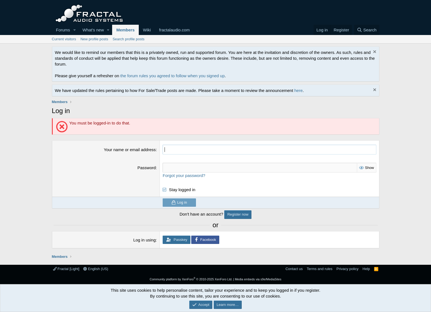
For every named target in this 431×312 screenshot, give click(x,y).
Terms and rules (319, 269)
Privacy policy (347, 269)
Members (125, 30)
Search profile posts (129, 39)
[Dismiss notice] (374, 52)
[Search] (366, 30)
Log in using (144, 240)
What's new (93, 30)
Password (146, 167)
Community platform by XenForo (191, 279)
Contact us (294, 269)
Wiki (147, 30)
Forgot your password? (184, 175)
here (298, 90)
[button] (74, 30)
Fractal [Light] (66, 269)
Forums (63, 30)
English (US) (95, 269)
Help (366, 269)
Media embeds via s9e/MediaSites (258, 279)
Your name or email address (130, 149)
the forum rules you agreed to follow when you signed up (172, 75)
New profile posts (94, 39)
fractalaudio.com (174, 30)
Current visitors (64, 39)
